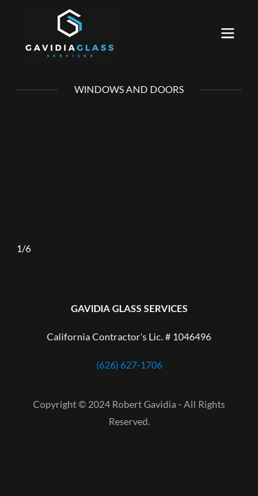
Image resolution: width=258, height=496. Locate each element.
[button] (227, 33)
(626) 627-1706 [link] (129, 365)
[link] (69, 33)
